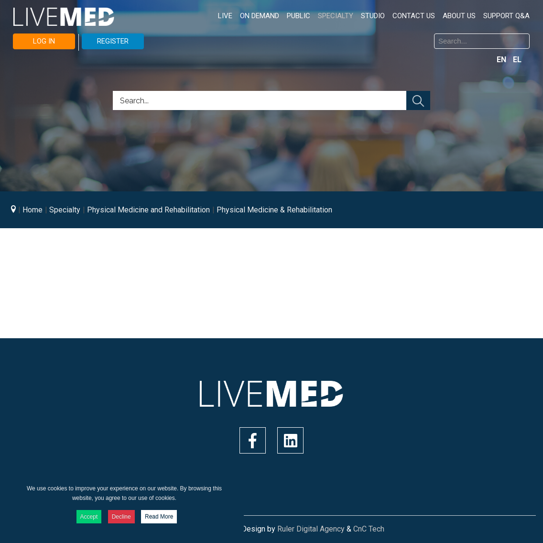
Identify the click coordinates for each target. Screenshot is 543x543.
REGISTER (113, 41)
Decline (121, 516)
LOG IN (44, 41)
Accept (89, 516)
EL (517, 59)
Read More (159, 516)
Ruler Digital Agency (311, 528)
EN (502, 59)
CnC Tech (368, 528)
